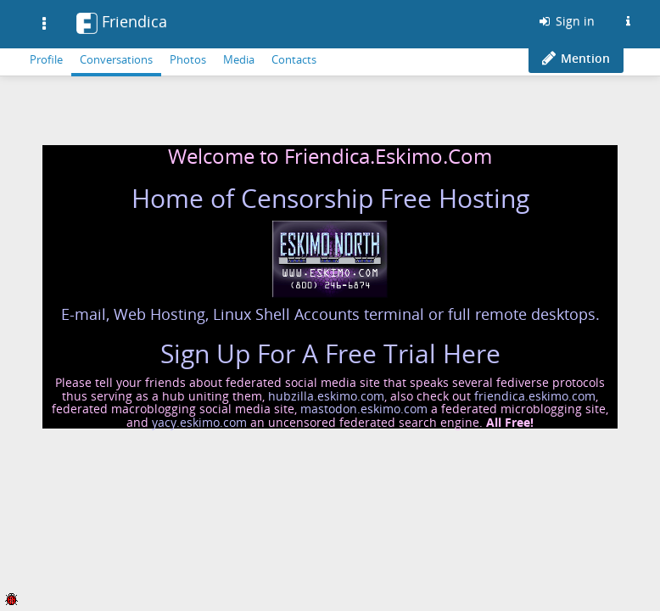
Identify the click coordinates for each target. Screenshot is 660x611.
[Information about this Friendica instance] (627, 21)
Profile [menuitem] (46, 59)
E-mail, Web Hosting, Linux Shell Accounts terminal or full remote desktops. (330, 314)
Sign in (566, 21)
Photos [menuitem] (188, 59)
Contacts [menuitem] (293, 59)
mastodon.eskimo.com (364, 409)
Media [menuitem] (238, 59)
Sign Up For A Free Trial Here (330, 353)
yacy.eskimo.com (199, 422)
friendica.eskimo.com (535, 396)
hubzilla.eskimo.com (326, 396)
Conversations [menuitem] (116, 59)
